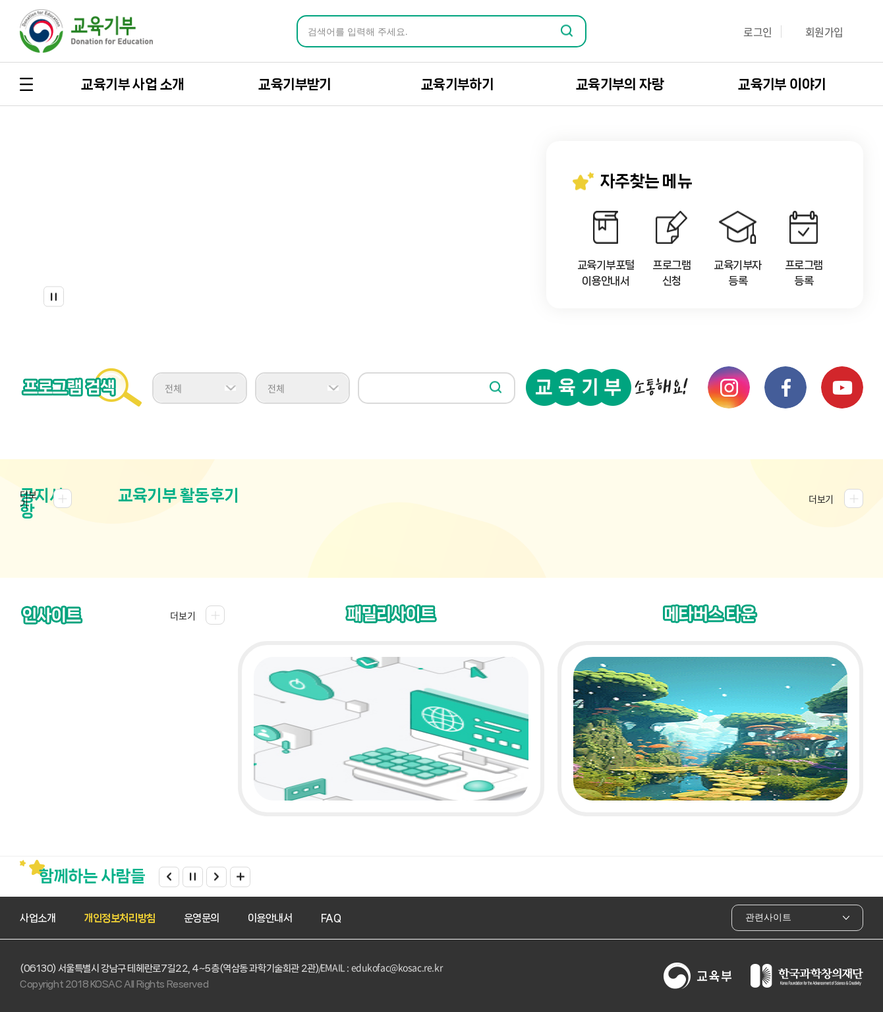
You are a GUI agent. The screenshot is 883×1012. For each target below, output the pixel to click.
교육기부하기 (457, 84)
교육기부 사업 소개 (132, 84)
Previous (169, 876)
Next (216, 876)
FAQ (331, 918)
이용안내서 (270, 918)
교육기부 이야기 (782, 84)
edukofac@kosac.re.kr (397, 967)
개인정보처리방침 (119, 918)
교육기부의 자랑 (620, 84)
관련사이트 (797, 917)
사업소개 (37, 918)
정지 (53, 297)
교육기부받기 (294, 84)
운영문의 (201, 918)
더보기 (240, 876)
